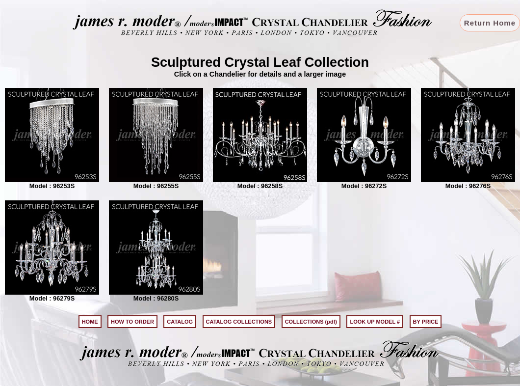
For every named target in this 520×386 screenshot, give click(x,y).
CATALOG (180, 322)
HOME (90, 322)
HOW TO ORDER (132, 322)
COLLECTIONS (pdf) (311, 322)
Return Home (490, 23)
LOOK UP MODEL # (375, 322)
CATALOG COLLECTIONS (239, 322)
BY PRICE (426, 322)
